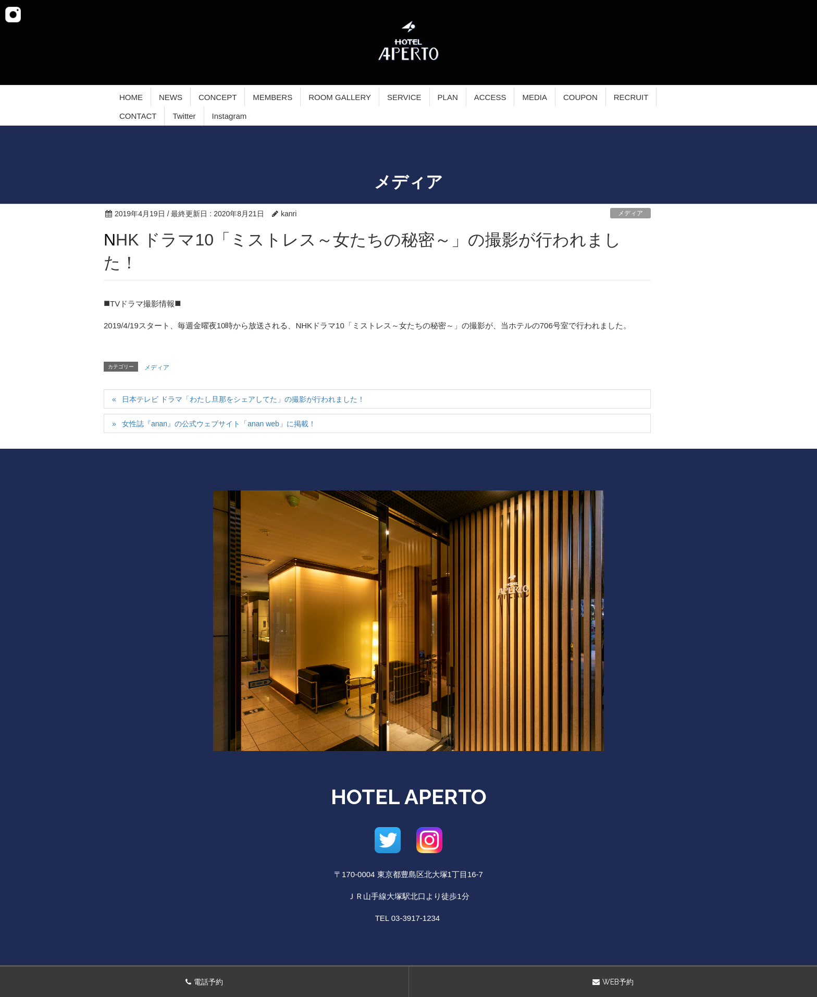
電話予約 (208, 982)
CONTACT (137, 116)
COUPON (580, 97)
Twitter (183, 116)
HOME (131, 97)
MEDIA (534, 97)
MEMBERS (272, 97)
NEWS (170, 97)
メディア (630, 213)
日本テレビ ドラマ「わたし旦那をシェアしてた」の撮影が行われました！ (243, 399)
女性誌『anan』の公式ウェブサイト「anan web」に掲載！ (219, 424)
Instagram (229, 116)
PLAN (448, 97)
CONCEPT (218, 97)
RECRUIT (631, 97)
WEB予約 (618, 982)
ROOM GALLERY (339, 97)
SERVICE (404, 97)
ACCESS (490, 97)
